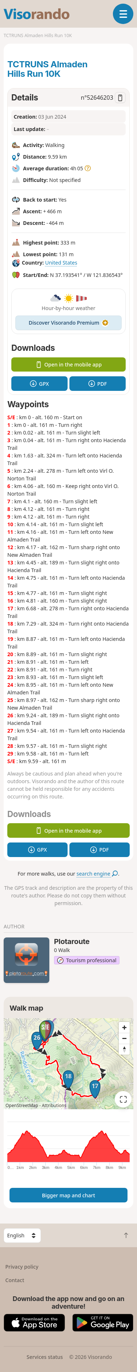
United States (61, 262)
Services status (45, 1356)
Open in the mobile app (68, 364)
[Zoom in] (124, 1027)
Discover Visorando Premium (69, 322)
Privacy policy (22, 1266)
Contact (14, 1280)
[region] (68, 1063)
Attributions (54, 1105)
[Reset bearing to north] (124, 1049)
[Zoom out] (124, 1038)
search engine (97, 873)
